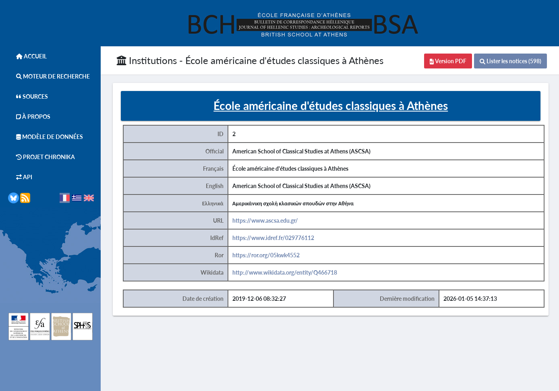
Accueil (27, 56)
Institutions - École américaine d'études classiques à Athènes (250, 60)
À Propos (29, 116)
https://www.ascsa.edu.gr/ (265, 220)
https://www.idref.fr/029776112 (273, 237)
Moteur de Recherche (49, 76)
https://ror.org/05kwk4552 (266, 255)
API (20, 177)
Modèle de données (45, 136)
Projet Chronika (41, 156)
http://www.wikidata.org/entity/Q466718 (284, 272)
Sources (28, 96)
